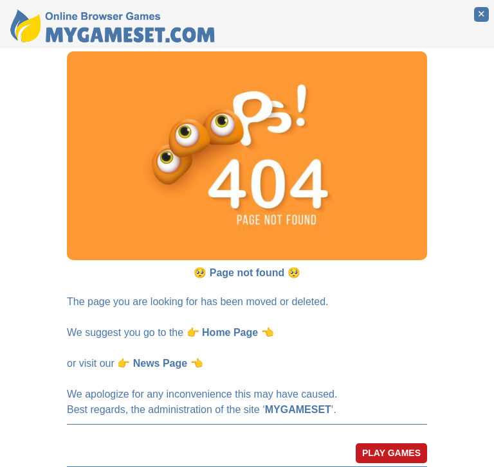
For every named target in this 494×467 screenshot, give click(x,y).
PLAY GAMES (391, 453)
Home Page (230, 332)
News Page (160, 363)
